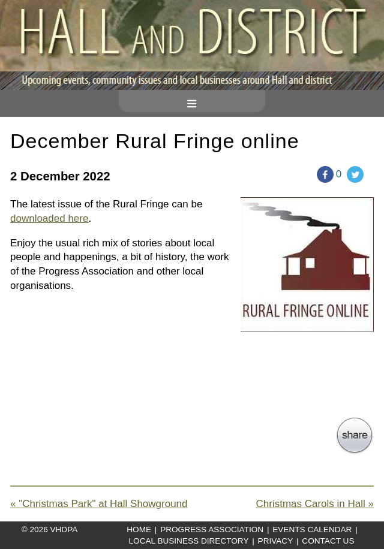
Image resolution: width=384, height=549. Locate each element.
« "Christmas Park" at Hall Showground (99, 503)
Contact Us (328, 540)
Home (139, 529)
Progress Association (211, 529)
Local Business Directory (189, 540)
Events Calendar (312, 529)
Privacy (275, 540)
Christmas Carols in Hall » (315, 503)
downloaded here (49, 218)
